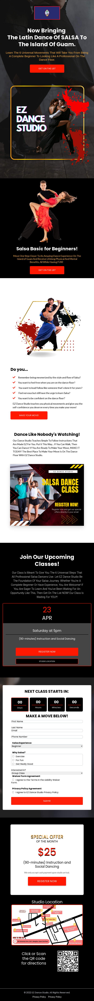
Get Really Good (24, 764)
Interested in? (18, 770)
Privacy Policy (39, 997)
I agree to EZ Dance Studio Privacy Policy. (37, 792)
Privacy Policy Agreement (27, 788)
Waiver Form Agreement (26, 776)
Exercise (20, 756)
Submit (47, 800)
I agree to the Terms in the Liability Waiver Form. (35, 781)
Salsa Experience (21, 742)
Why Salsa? (18, 752)
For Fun (20, 760)
